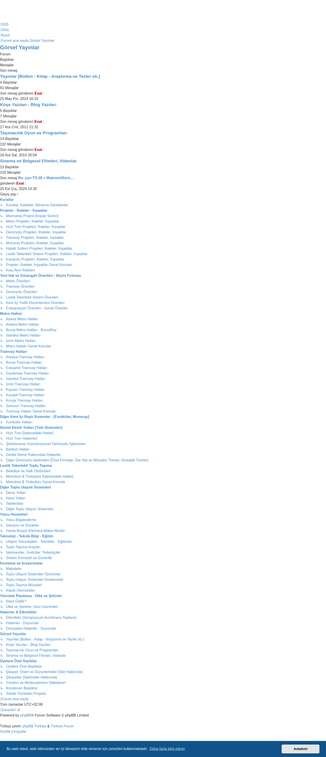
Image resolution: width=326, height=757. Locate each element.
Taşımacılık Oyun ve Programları (33, 133)
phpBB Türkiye (34, 726)
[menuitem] (4, 24)
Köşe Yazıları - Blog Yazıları (28, 104)
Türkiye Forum (62, 726)
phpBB (25, 715)
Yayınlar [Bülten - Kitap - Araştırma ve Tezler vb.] (50, 76)
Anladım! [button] (301, 749)
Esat (38, 93)
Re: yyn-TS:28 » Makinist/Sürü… (46, 178)
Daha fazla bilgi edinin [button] (167, 749)
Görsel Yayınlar (19, 47)
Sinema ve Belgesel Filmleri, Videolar (38, 161)
